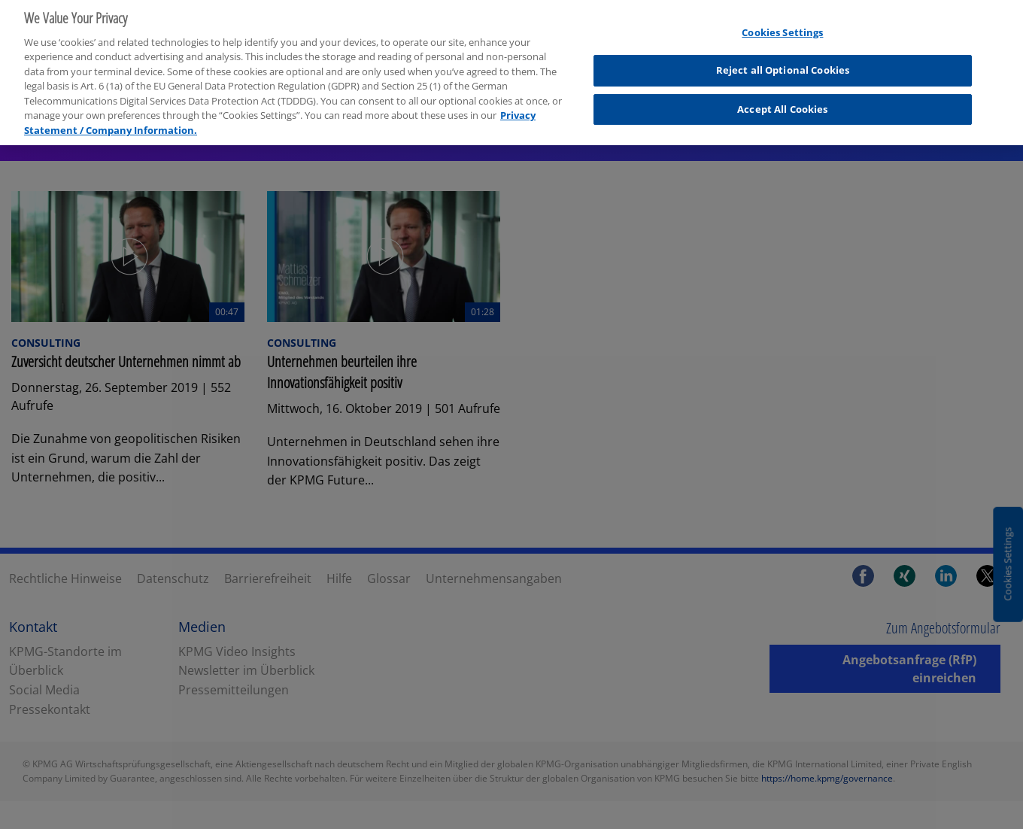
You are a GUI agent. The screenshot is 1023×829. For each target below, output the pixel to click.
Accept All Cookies (782, 104)
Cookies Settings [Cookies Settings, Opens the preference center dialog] (782, 28)
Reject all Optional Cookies (783, 65)
